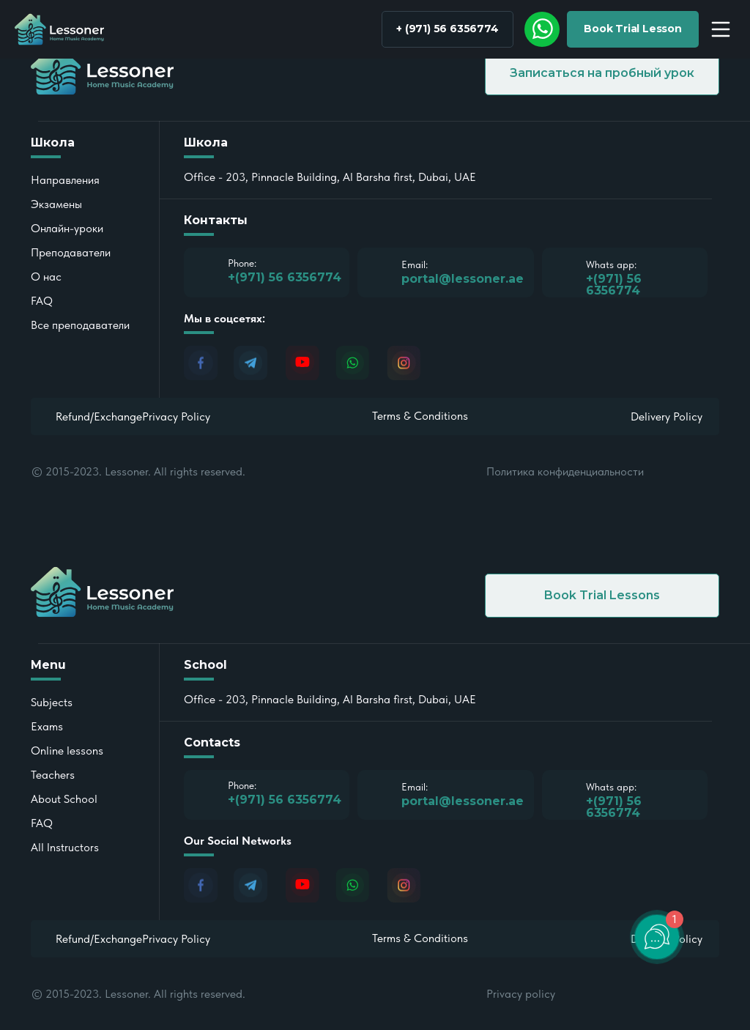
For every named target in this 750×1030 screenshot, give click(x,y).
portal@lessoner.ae (462, 801)
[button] (633, 29)
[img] (542, 29)
